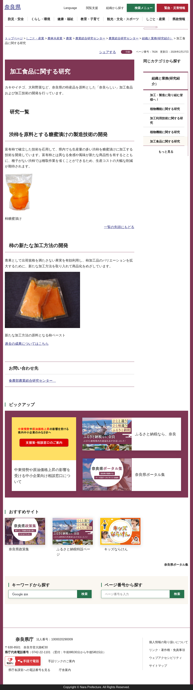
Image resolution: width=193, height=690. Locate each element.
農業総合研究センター (90, 38)
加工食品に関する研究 (165, 141)
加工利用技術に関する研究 (166, 120)
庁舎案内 (65, 670)
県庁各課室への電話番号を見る (29, 670)
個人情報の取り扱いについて (168, 642)
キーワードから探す (31, 585)
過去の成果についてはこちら (27, 344)
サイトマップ (158, 665)
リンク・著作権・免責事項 (167, 650)
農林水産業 (55, 38)
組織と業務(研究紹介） (157, 38)
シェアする (107, 52)
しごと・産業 (35, 38)
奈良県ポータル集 (176, 564)
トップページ (14, 38)
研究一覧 (19, 112)
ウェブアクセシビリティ (165, 657)
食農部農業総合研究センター (32, 381)
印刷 (128, 52)
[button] (68, 8)
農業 (69, 38)
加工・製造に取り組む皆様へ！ (166, 97)
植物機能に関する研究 (165, 109)
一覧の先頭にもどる (119, 227)
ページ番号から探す (124, 585)
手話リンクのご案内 (61, 661)
